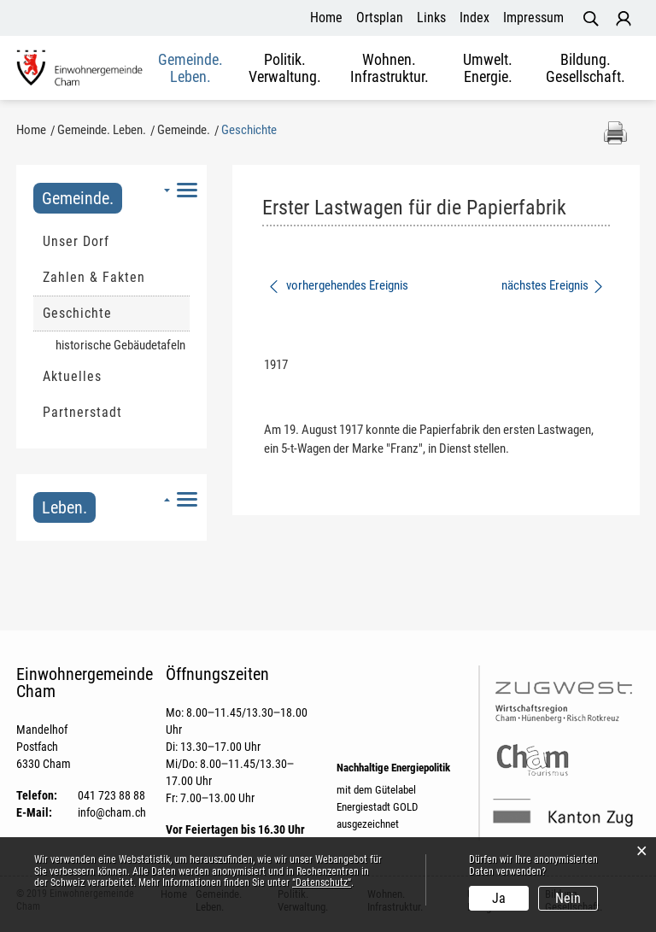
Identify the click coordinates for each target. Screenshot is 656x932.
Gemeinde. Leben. (190, 68)
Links (431, 17)
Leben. (64, 507)
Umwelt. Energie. (487, 68)
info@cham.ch (112, 812)
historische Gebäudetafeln (120, 345)
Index (474, 17)
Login (623, 18)
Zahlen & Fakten (94, 277)
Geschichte (116, 312)
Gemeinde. (78, 198)
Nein (568, 898)
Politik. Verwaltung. (285, 68)
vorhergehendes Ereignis (337, 285)
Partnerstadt (82, 412)
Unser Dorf (76, 241)
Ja (499, 898)
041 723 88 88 (111, 795)
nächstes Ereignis (553, 285)
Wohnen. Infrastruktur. (389, 68)
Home (326, 17)
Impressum (533, 17)
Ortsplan (379, 17)
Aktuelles (72, 376)
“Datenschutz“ (321, 882)
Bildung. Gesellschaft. (585, 68)
